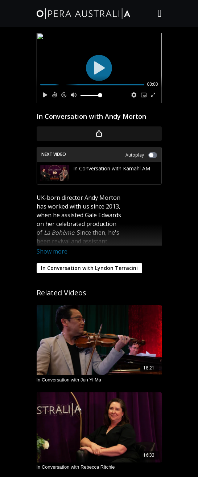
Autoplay (141, 155)
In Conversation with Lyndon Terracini (89, 267)
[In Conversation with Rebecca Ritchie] (99, 467)
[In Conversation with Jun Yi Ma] (99, 380)
